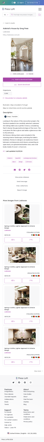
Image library (8, 391)
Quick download (22, 85)
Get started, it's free (32, 2)
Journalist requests (10, 397)
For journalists (8, 417)
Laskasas (7, 230)
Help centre (8, 425)
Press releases (8, 394)
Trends (6, 404)
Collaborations (8, 399)
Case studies (27, 394)
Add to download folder (22, 79)
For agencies (8, 415)
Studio (6, 402)
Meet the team (28, 399)
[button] (3, 3)
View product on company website (15, 98)
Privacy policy (27, 422)
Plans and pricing (28, 391)
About (25, 397)
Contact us (7, 422)
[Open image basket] (40, 15)
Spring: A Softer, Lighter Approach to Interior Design (19, 227)
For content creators (10, 420)
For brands (7, 412)
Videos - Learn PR (10, 427)
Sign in (21, 3)
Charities (26, 402)
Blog (24, 404)
